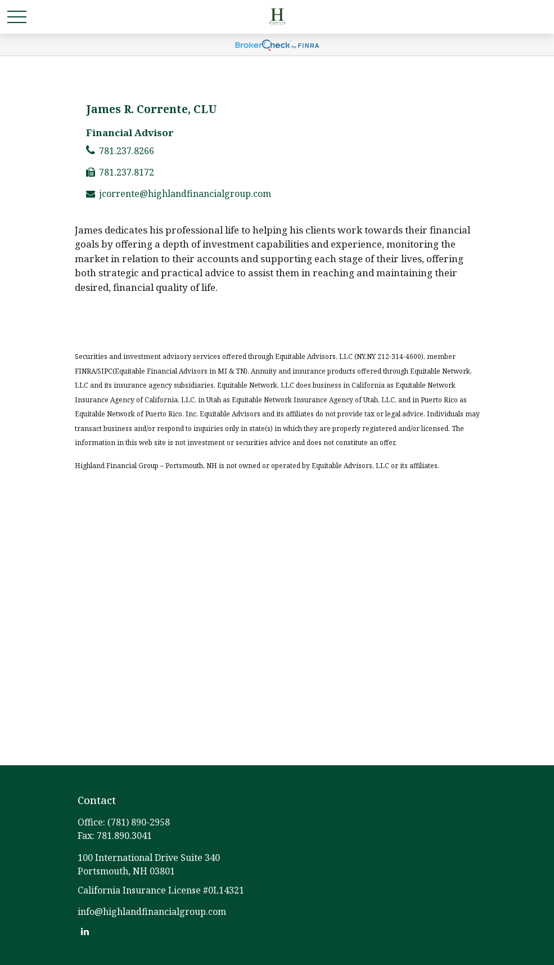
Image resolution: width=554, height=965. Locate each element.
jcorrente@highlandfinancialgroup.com (185, 193)
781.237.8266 (126, 151)
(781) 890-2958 (138, 822)
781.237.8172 (126, 172)
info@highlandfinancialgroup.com (152, 911)
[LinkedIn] (85, 931)
